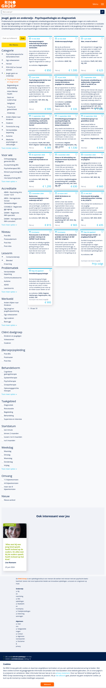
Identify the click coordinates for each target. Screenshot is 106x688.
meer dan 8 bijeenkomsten (10, 488)
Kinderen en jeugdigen (12, 336)
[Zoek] (102, 12)
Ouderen (9, 123)
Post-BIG (7, 235)
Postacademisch (10, 239)
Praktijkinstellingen (24, 611)
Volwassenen (9, 339)
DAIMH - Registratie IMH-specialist (11, 214)
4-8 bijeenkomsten (11, 483)
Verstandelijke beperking (11, 131)
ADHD (6, 285)
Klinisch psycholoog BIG (13, 172)
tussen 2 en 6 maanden (13, 437)
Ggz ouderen (9, 318)
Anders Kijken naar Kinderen (2, 117)
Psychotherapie (10, 381)
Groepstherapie (10, 385)
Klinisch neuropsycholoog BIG (12, 176)
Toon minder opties (9, 148)
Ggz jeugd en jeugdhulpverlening (11, 309)
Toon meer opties (8, 181)
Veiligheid (11, 103)
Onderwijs (11, 113)
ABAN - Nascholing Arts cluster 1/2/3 (13, 193)
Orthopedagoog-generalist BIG (10, 160)
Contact (20, 634)
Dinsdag (7, 455)
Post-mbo (7, 246)
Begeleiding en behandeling (12, 86)
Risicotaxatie (9, 408)
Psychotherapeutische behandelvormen (2, 54)
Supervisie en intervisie (13, 419)
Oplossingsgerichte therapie (11, 389)
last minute (8, 430)
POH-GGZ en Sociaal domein (14, 68)
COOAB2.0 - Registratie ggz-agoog (13, 208)
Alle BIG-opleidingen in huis (15, 657)
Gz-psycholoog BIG (11, 165)
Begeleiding (8, 412)
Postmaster (8, 357)
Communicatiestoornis (13, 278)
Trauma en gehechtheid (12, 108)
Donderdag (8, 462)
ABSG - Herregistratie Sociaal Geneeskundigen (12, 200)
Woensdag (8, 458)
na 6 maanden (9, 440)
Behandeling (9, 415)
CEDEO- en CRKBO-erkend (7, 659)
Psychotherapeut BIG (12, 168)
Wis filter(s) (13, 45)
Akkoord (47, 684)
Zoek (22, 38)
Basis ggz (7, 322)
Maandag (7, 451)
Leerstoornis (9, 288)
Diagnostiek (8, 405)
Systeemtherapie (10, 378)
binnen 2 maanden (11, 433)
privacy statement (63, 673)
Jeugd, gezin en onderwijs (12, 74)
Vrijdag (6, 465)
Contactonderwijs (2, 257)
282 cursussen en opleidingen (7, 657)
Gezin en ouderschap (11, 98)
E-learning (8, 264)
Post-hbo (7, 242)
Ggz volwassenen (12, 60)
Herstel (9, 64)
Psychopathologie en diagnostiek (14, 80)
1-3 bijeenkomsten (11, 480)
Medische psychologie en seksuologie (12, 142)
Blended (2, 260)
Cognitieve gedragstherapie (10, 372)
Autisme (9, 136)
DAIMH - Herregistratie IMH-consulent (13, 220)
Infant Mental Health (12, 92)
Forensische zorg (2, 126)
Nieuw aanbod (9, 500)
